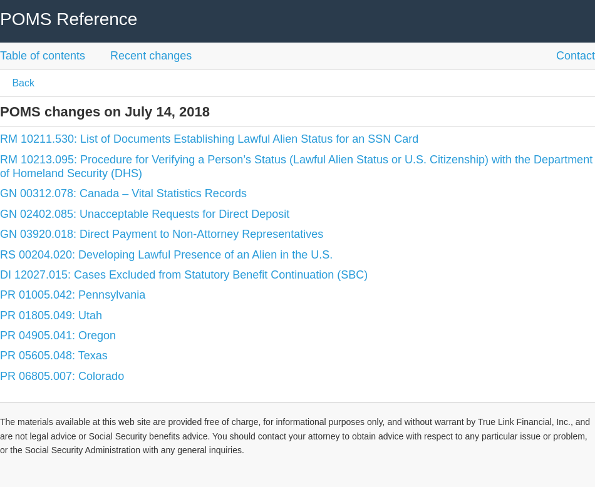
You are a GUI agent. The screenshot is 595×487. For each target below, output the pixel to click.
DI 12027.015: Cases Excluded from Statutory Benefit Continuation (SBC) (184, 275)
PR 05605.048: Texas (54, 355)
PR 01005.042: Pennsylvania (72, 295)
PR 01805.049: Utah (51, 315)
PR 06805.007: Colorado (62, 376)
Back (21, 83)
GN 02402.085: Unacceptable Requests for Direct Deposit (144, 214)
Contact (575, 55)
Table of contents (42, 55)
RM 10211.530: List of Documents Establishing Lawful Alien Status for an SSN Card (209, 139)
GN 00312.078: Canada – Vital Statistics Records (123, 193)
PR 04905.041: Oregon (58, 335)
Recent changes (151, 55)
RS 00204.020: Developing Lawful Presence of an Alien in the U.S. (166, 255)
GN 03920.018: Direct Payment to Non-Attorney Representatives (161, 234)
